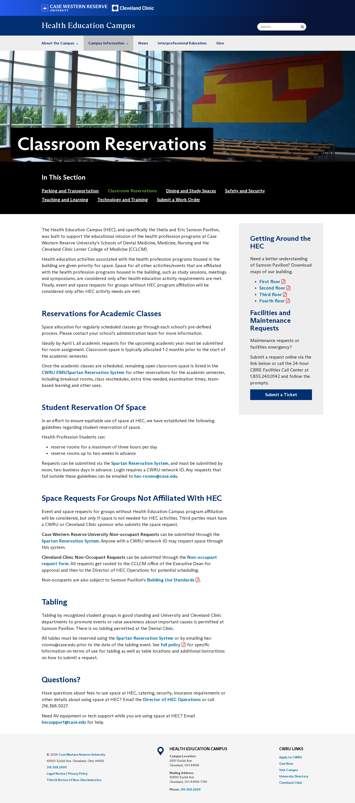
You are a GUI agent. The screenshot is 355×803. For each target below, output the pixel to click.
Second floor (272, 288)
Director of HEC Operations (172, 699)
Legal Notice (56, 774)
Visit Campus (288, 770)
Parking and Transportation (70, 190)
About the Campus (62, 43)
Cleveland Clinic (290, 783)
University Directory (293, 776)
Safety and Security (245, 190)
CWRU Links (291, 749)
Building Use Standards (170, 580)
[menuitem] (60, 43)
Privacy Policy (78, 774)
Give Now (286, 764)
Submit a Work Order (178, 199)
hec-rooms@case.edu (155, 476)
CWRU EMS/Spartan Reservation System (83, 372)
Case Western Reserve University (82, 754)
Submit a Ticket (281, 394)
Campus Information (110, 43)
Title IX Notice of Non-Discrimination (74, 780)
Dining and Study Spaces (191, 190)
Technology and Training (122, 199)
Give (220, 43)
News (143, 43)
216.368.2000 (57, 767)
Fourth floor (272, 301)
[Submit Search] (302, 27)
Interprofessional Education (182, 43)
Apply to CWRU (290, 757)
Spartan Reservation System (139, 463)
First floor (269, 281)
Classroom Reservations (132, 190)
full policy (170, 644)
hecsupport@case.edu (64, 722)
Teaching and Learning (65, 199)
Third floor (270, 294)
